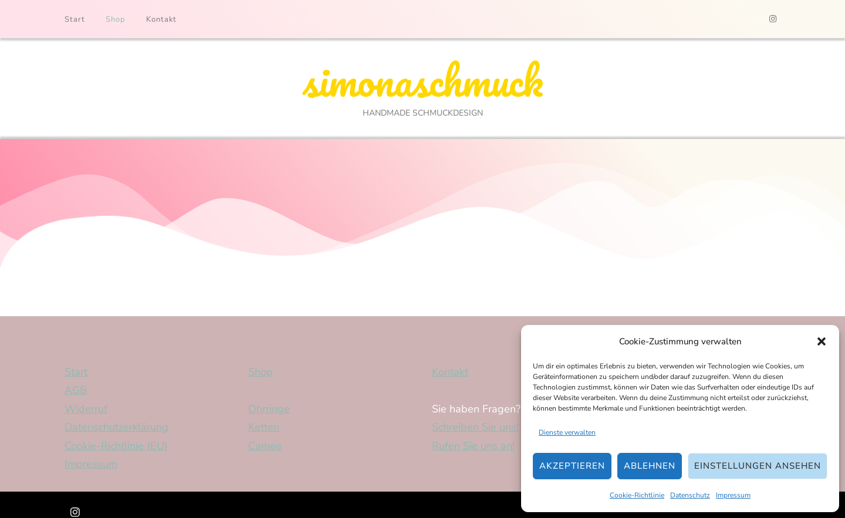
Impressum (733, 495)
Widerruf (86, 410)
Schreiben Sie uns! (475, 429)
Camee (265, 447)
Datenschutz (690, 495)
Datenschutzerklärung (116, 429)
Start (75, 19)
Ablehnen (649, 466)
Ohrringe (269, 410)
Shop (116, 19)
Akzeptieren (572, 466)
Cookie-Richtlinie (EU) (116, 447)
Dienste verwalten (567, 432)
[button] (821, 341)
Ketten (263, 429)
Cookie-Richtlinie (637, 495)
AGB (76, 392)
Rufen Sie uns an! (473, 447)
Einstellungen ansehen (757, 466)
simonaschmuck (422, 81)
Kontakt (161, 19)
